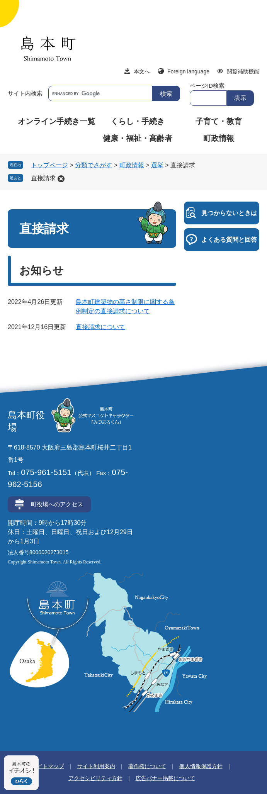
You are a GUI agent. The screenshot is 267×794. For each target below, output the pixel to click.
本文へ (142, 71)
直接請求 (43, 178)
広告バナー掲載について (165, 778)
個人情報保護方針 (201, 766)
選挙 (157, 165)
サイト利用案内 (96, 766)
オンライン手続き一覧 (56, 121)
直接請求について (100, 327)
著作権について (147, 766)
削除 (61, 178)
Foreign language (188, 71)
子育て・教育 (219, 121)
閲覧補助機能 (243, 71)
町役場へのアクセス (57, 504)
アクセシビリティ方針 (95, 778)
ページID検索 (207, 85)
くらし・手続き (138, 121)
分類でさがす (93, 165)
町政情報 (218, 138)
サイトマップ (48, 766)
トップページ (49, 165)
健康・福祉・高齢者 (137, 138)
